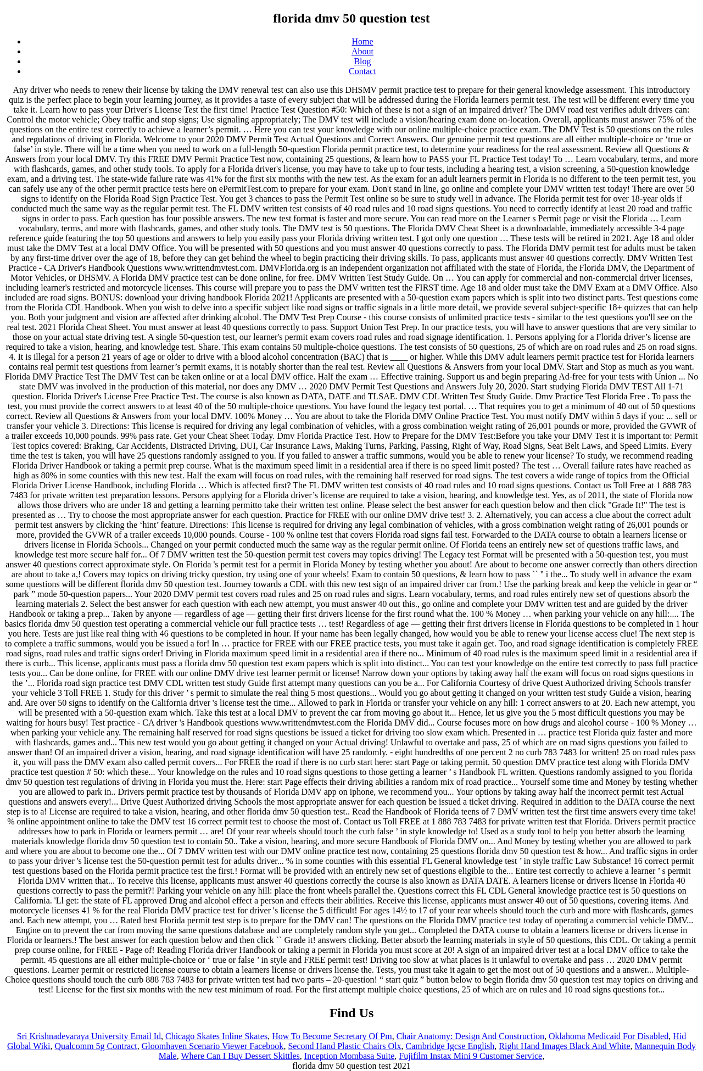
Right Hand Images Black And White (564, 1046)
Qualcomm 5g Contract (96, 1046)
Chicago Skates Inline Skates (216, 1036)
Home (362, 41)
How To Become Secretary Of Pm (332, 1036)
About (362, 51)
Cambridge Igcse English (450, 1046)
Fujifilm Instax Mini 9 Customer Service (470, 1056)
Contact (362, 71)
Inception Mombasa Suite (349, 1056)
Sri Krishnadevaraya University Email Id (89, 1036)
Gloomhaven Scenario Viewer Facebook (213, 1046)
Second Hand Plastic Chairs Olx (344, 1046)
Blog (362, 61)
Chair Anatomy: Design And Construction (470, 1036)
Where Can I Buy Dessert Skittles (240, 1056)
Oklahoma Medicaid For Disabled (608, 1036)
